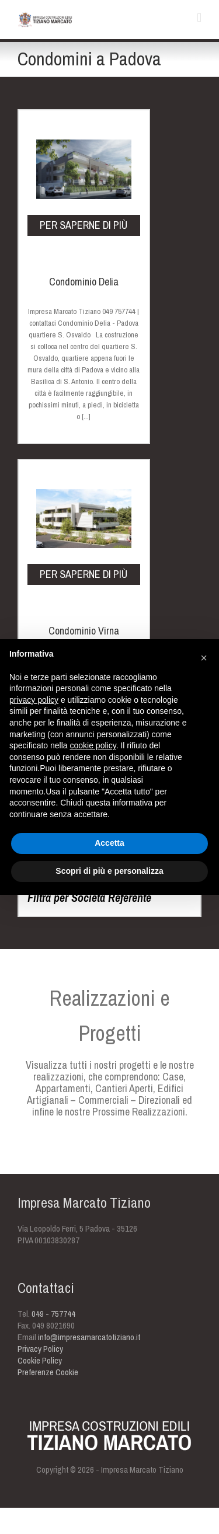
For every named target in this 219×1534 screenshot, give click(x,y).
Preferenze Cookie (48, 1372)
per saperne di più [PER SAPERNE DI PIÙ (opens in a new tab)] (83, 225)
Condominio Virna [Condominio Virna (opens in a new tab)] (83, 630)
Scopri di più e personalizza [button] (109, 871)
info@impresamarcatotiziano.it (89, 1337)
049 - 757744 (53, 1314)
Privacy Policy (40, 1349)
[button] (203, 658)
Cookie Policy (40, 1360)
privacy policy (33, 700)
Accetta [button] (109, 843)
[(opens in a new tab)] (83, 136)
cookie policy (93, 745)
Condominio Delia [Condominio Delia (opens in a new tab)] (84, 281)
